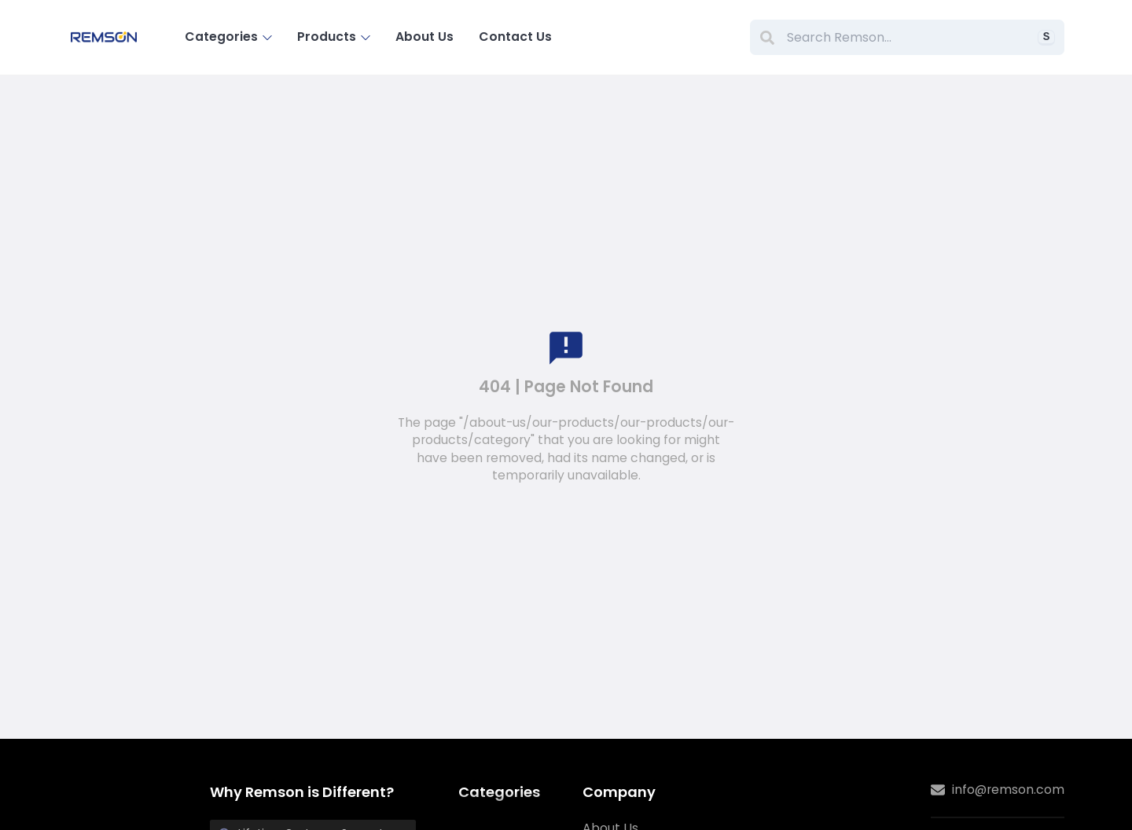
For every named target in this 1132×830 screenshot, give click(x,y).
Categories (229, 37)
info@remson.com (997, 790)
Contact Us (515, 37)
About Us (424, 37)
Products (334, 37)
